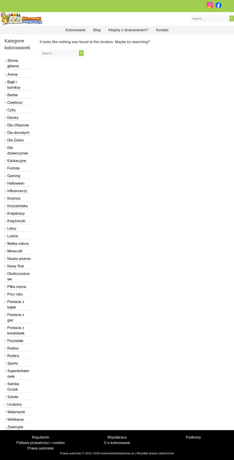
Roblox (13, 348)
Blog (97, 30)
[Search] (231, 18)
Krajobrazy (16, 213)
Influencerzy (17, 191)
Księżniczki (16, 221)
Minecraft (14, 251)
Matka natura (18, 244)
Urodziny (14, 404)
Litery (11, 228)
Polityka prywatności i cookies (40, 443)
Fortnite (13, 168)
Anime (12, 74)
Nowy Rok (15, 266)
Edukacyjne (16, 161)
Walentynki (16, 412)
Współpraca (117, 437)
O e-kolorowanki (117, 443)
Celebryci (15, 103)
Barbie (12, 95)
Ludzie (12, 236)
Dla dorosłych (18, 133)
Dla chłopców (18, 125)
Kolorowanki (75, 30)
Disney (13, 118)
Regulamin (40, 437)
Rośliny (13, 356)
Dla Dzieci (15, 140)
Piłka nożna (16, 287)
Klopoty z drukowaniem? (128, 30)
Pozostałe (15, 341)
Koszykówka (17, 206)
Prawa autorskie (40, 448)
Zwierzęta (15, 427)
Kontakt (162, 30)
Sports (12, 363)
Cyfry (11, 110)
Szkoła (12, 397)
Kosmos (14, 198)
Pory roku (15, 294)
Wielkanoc (15, 419)
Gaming (13, 176)
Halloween (15, 183)
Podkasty (193, 437)
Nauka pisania (18, 259)
